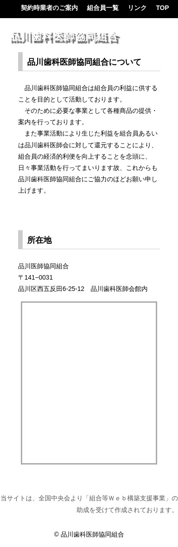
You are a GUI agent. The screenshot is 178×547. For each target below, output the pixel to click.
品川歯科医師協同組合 (63, 36)
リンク (137, 7)
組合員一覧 (103, 7)
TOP (162, 7)
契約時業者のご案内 (49, 7)
